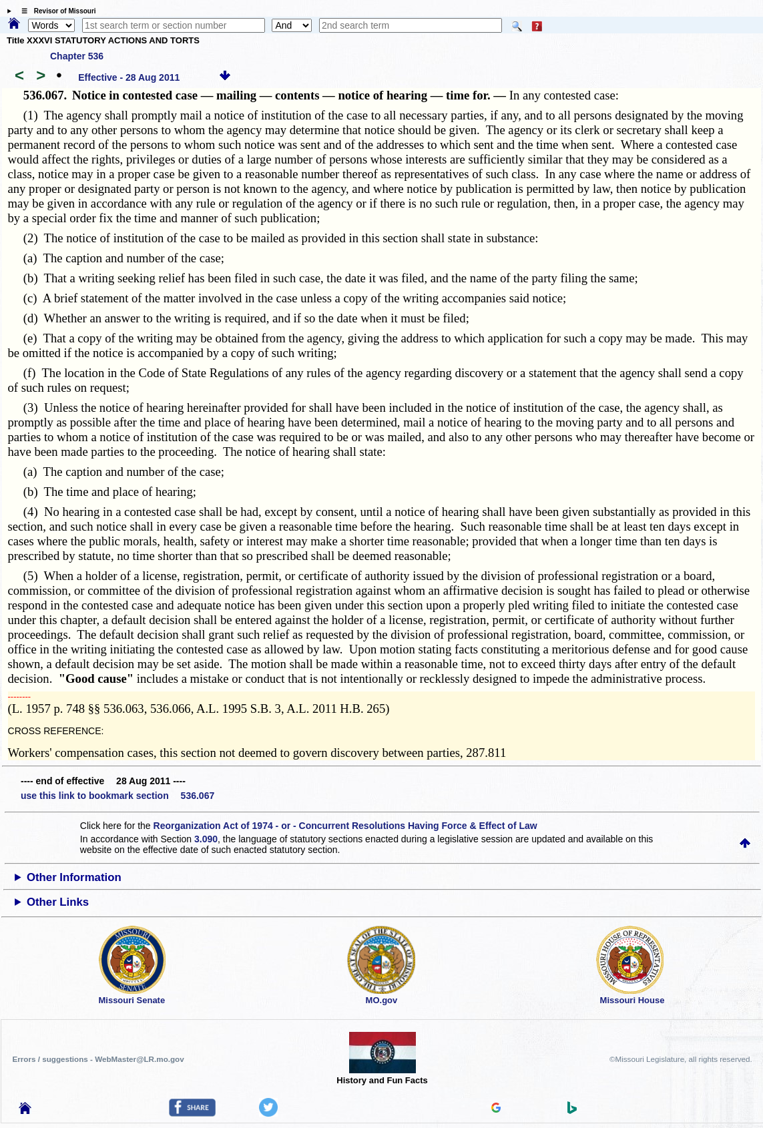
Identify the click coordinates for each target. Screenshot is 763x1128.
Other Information (74, 877)
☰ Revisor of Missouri (55, 11)
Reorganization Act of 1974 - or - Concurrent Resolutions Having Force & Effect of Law (345, 825)
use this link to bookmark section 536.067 (117, 795)
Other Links (58, 902)
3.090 (206, 839)
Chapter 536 (76, 56)
